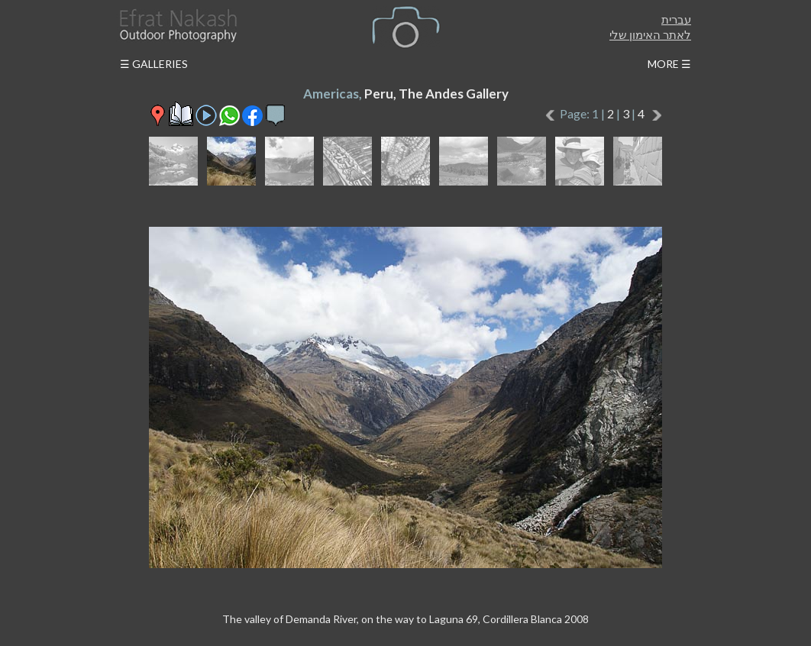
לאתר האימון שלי (650, 34)
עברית (676, 19)
